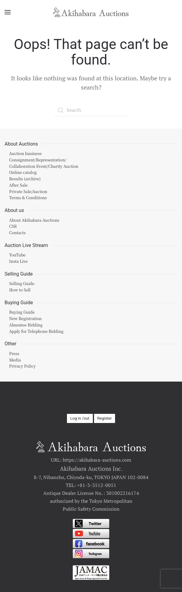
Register (104, 418)
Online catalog (23, 172)
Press (14, 353)
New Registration (25, 318)
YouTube (17, 255)
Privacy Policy (22, 366)
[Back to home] (91, 12)
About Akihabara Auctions (34, 220)
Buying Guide (22, 312)
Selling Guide (21, 283)
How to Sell (19, 290)
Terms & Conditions (28, 197)
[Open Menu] (8, 12)
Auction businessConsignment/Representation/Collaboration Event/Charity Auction (43, 159)
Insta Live (18, 261)
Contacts (17, 232)
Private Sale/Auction (28, 191)
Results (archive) (25, 178)
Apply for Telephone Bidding (36, 331)
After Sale (18, 185)
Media (15, 360)
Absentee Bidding (26, 325)
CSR (13, 226)
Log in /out (79, 418)
